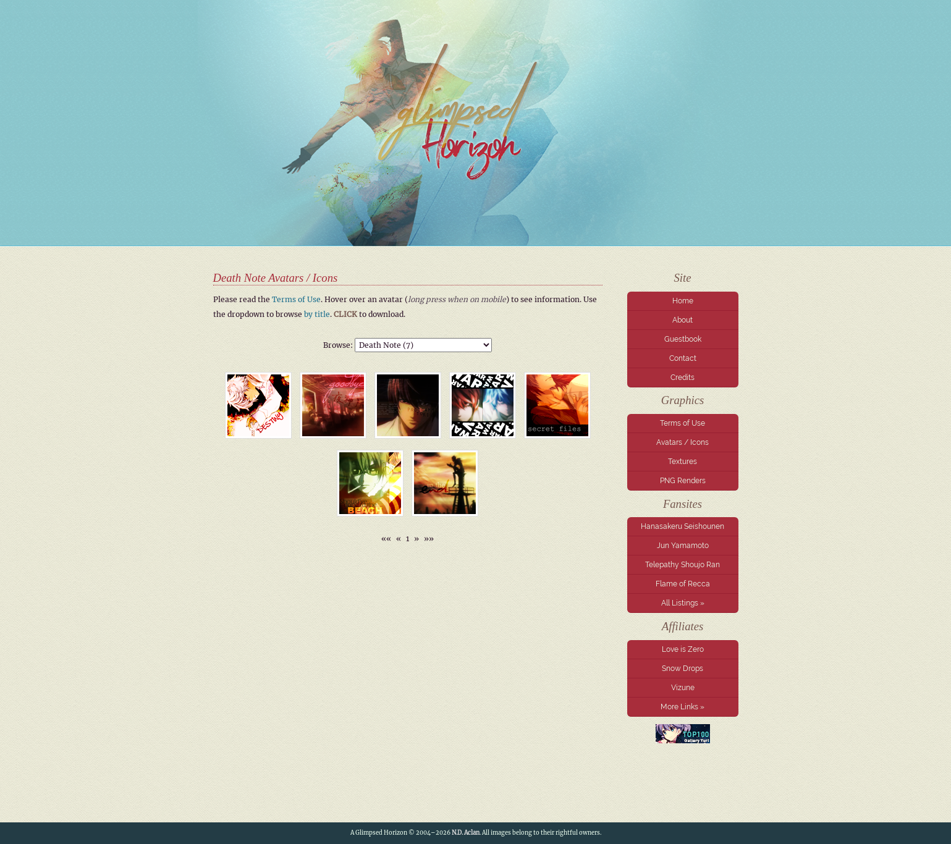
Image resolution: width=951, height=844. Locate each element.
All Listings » (682, 603)
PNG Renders (683, 480)
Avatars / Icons (682, 442)
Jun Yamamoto (683, 545)
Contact (682, 358)
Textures (682, 461)
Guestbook (682, 339)
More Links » (682, 707)
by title (317, 314)
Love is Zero (683, 649)
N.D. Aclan (466, 833)
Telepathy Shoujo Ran (682, 564)
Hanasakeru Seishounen (682, 526)
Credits (682, 377)
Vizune (683, 687)
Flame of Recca (683, 584)
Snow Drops (682, 668)
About (682, 320)
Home (682, 301)
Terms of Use (682, 423)
